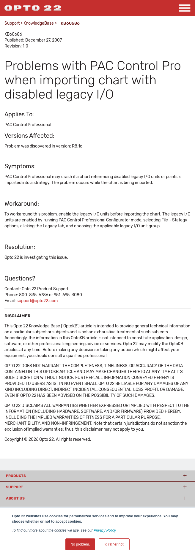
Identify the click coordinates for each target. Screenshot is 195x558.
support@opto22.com (37, 300)
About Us (15, 498)
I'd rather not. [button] (114, 544)
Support (12, 23)
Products (16, 476)
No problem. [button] (80, 544)
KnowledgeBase (38, 23)
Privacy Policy (105, 530)
